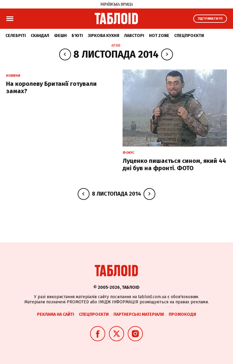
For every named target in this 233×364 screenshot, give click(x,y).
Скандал (40, 35)
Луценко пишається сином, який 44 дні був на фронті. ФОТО (174, 164)
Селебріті (15, 35)
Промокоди (182, 314)
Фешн (60, 35)
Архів (115, 45)
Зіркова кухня (103, 35)
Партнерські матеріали (138, 314)
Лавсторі (134, 35)
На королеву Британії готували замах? (51, 87)
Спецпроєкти (189, 35)
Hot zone (159, 35)
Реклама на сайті (55, 314)
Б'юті (77, 35)
